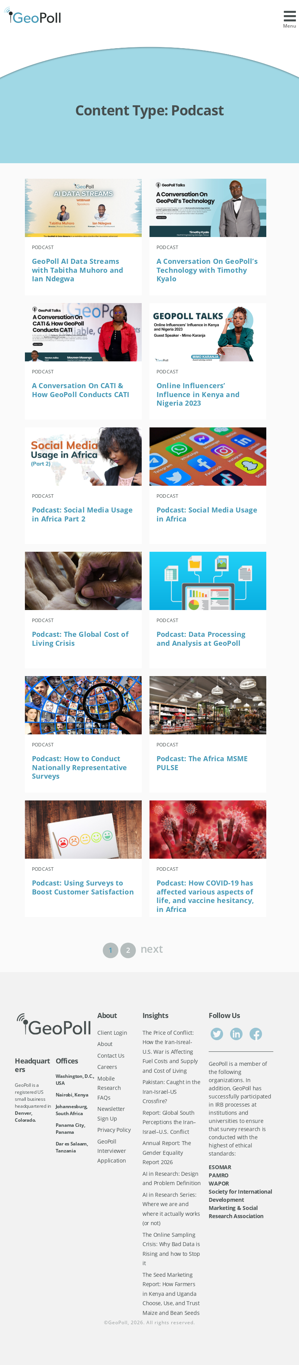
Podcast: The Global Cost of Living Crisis (80, 638)
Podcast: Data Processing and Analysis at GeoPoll (201, 638)
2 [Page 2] (128, 950)
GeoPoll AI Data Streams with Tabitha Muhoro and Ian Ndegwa (77, 269)
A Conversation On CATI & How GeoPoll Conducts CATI (81, 390)
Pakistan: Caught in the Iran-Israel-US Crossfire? (171, 1091)
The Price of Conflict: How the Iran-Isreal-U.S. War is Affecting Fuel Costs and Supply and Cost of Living (170, 1051)
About (105, 1044)
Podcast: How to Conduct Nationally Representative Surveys (79, 767)
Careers (107, 1066)
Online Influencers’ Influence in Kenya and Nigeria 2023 (198, 394)
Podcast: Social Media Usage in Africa (207, 514)
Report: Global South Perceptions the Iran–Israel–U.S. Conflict (169, 1122)
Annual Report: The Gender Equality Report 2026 (166, 1152)
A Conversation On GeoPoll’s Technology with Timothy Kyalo (207, 269)
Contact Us (110, 1055)
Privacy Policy (113, 1129)
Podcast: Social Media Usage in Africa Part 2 (82, 514)
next (152, 947)
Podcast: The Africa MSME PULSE (202, 763)
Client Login (112, 1032)
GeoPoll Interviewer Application (111, 1151)
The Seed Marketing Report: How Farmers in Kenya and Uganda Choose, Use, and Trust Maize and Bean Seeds (171, 1293)
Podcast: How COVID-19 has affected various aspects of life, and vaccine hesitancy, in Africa (205, 896)
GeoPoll (118, 1322)
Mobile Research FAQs (109, 1088)
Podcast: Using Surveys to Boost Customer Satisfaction (83, 887)
